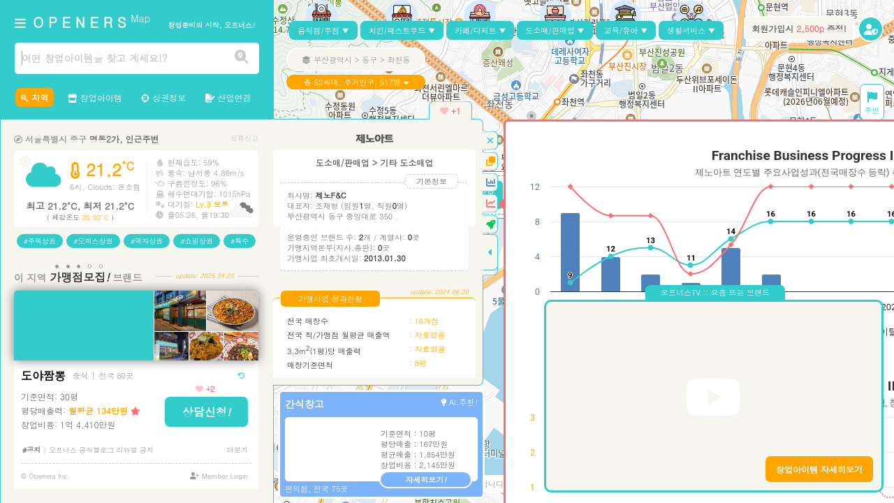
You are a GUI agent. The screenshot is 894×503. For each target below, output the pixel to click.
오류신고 (244, 138)
